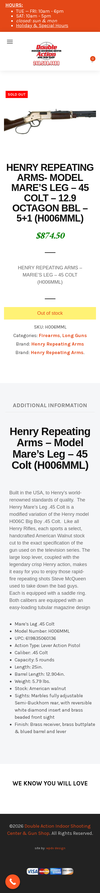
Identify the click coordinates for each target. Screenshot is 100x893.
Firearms (49, 335)
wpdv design (55, 848)
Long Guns (74, 335)
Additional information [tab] (50, 405)
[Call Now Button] (12, 881)
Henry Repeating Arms (57, 344)
